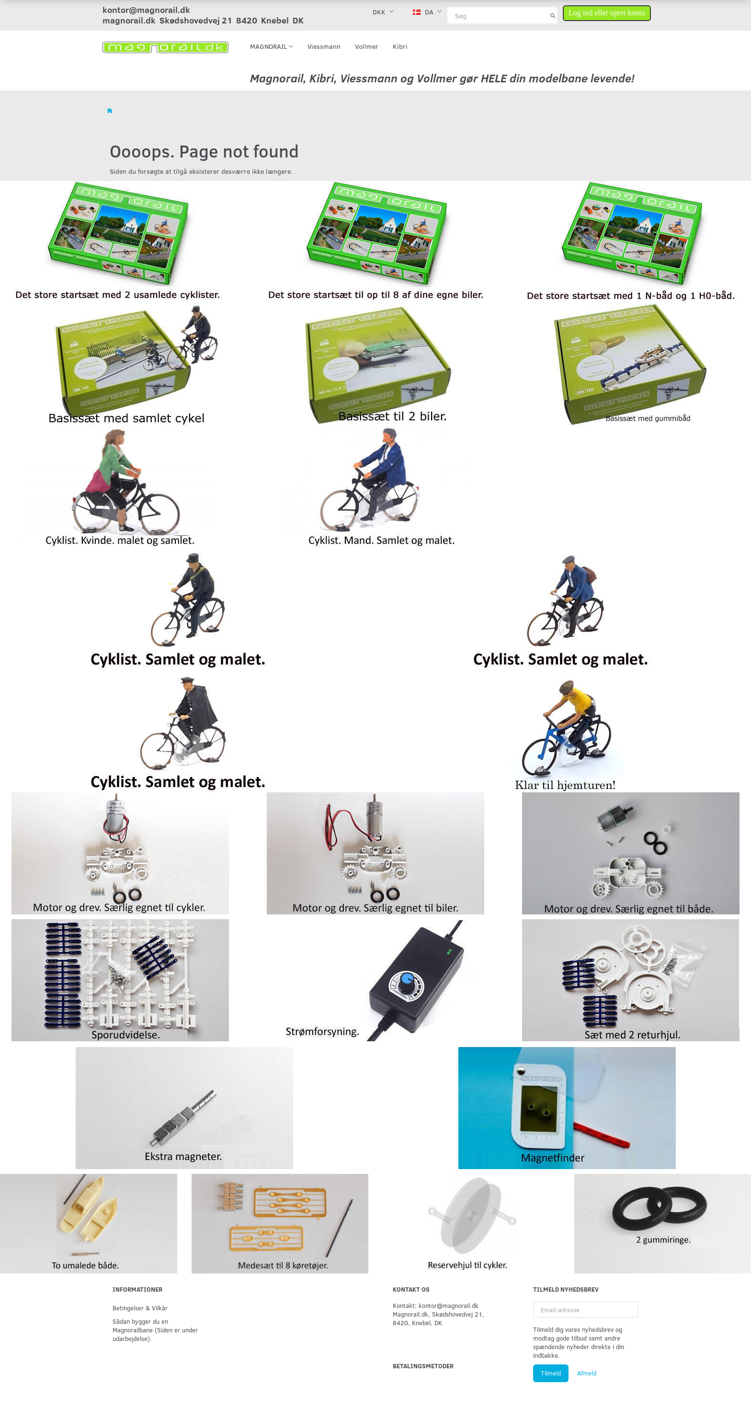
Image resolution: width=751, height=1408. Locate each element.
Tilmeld (551, 1373)
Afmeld (586, 1373)
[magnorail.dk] (165, 46)
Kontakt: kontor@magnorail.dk (435, 1305)
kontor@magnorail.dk (146, 9)
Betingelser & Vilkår (140, 1308)
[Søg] (553, 15)
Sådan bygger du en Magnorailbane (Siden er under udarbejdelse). (155, 1329)
